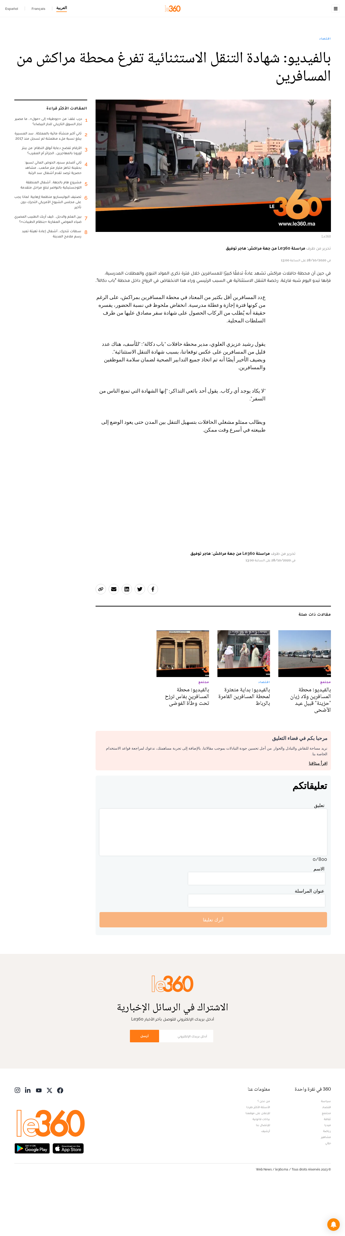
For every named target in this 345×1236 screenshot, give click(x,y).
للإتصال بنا (263, 1176)
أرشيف (265, 1181)
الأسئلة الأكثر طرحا (258, 1158)
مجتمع (326, 1164)
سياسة (326, 1152)
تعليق (319, 856)
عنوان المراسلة (309, 941)
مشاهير (326, 1187)
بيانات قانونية (261, 1170)
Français (38, 8)
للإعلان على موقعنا (258, 1164)
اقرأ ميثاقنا (318, 814)
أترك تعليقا (213, 970)
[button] (333, 1224)
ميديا (327, 1176)
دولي (328, 1193)
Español (11, 8)
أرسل (144, 1087)
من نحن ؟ (264, 1152)
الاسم (318, 919)
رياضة (327, 1181)
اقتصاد (325, 71)
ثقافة (327, 1170)
